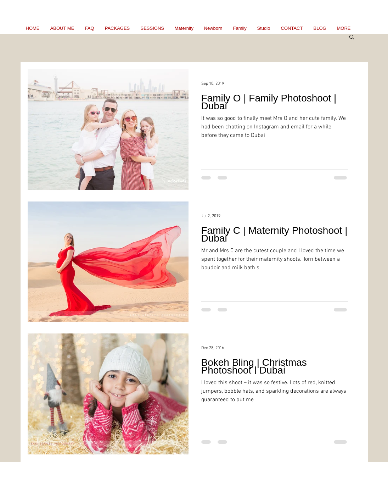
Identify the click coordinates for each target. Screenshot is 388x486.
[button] (351, 37)
